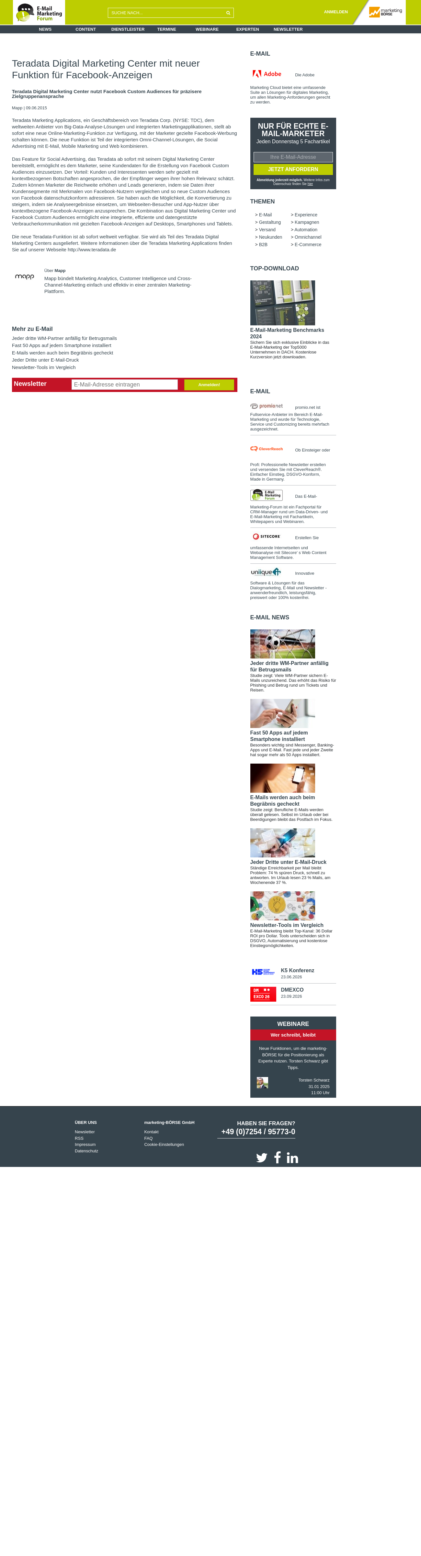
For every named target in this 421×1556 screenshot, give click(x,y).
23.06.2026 (291, 977)
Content (85, 29)
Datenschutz (86, 1152)
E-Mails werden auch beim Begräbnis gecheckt (62, 352)
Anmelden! (209, 384)
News (45, 29)
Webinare (207, 29)
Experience (306, 215)
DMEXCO (292, 991)
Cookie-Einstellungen (164, 1145)
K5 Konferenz (297, 971)
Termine (166, 29)
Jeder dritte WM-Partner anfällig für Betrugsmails (64, 338)
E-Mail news (270, 618)
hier (310, 185)
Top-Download (274, 269)
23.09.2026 (291, 997)
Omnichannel (308, 238)
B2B (263, 245)
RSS (79, 1139)
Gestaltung (270, 223)
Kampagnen (307, 223)
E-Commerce (308, 245)
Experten (247, 29)
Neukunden (270, 238)
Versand (267, 230)
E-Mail (260, 53)
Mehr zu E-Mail (32, 329)
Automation (305, 230)
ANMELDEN (336, 11)
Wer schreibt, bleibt (293, 1036)
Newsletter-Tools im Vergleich (44, 367)
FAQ (148, 1139)
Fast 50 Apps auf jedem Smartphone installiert (61, 345)
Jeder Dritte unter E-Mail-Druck (45, 360)
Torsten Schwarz (314, 1081)
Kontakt (151, 1133)
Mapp (18, 107)
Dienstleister (128, 29)
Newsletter (288, 29)
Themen (262, 202)
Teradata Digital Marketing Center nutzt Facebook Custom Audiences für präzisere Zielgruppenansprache (107, 94)
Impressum (85, 1145)
